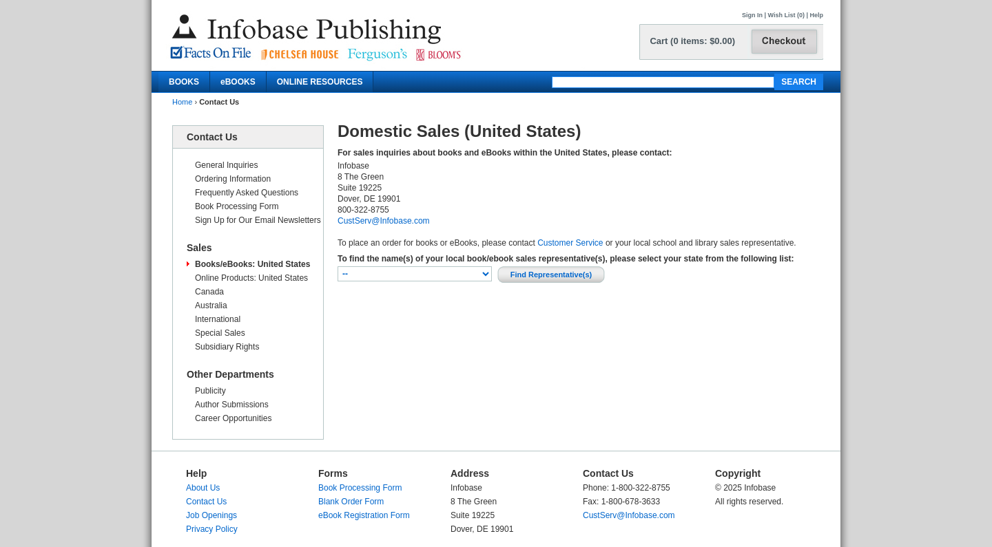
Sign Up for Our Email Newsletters (258, 220)
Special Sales (220, 333)
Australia (211, 305)
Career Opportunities (233, 418)
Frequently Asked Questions (246, 192)
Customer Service (570, 243)
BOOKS (184, 82)
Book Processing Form (236, 206)
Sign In (752, 15)
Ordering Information (233, 179)
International (217, 319)
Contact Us (206, 501)
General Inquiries (226, 165)
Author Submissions (232, 404)
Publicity (210, 391)
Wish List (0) (786, 15)
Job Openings (211, 515)
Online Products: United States (251, 278)
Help (816, 15)
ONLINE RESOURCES (320, 82)
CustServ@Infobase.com (384, 221)
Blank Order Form (351, 501)
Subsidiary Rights (227, 347)
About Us (203, 488)
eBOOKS (238, 82)
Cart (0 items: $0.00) (692, 41)
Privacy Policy (212, 529)
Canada (209, 292)
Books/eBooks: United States (252, 264)
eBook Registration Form (364, 515)
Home (182, 102)
